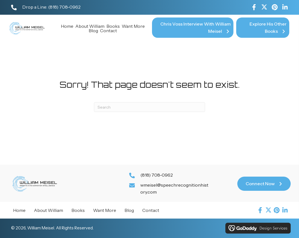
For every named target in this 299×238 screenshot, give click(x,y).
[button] (254, 7)
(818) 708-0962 (64, 7)
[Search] (149, 107)
